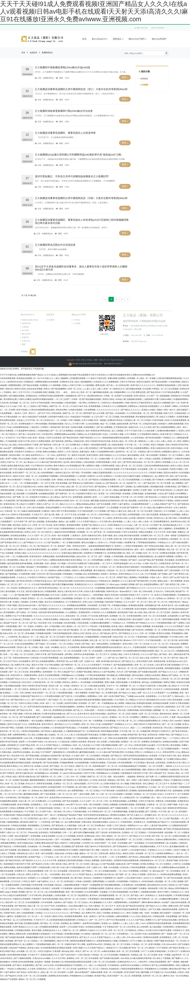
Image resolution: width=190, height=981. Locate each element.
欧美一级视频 (100, 420)
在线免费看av (59, 804)
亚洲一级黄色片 (86, 507)
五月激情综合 (163, 539)
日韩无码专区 (75, 871)
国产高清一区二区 (22, 941)
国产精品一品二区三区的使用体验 (79, 770)
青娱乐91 (9, 389)
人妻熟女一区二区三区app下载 (39, 448)
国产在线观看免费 (28, 717)
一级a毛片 (17, 413)
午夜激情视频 (104, 626)
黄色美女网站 (62, 410)
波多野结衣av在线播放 (130, 965)
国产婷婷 (167, 829)
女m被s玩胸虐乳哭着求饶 (72, 759)
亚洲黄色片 (108, 476)
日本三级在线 (72, 452)
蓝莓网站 (145, 742)
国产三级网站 (179, 623)
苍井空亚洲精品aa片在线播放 (37, 728)
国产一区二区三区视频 (109, 417)
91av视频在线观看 (52, 598)
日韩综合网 (170, 591)
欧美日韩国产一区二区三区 (24, 473)
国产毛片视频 (155, 909)
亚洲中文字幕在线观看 (21, 514)
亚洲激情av (67, 745)
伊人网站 (26, 455)
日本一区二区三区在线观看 (87, 958)
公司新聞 (144, 85)
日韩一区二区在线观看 (158, 469)
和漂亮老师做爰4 (103, 462)
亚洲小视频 (108, 535)
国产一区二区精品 (26, 626)
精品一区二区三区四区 (24, 654)
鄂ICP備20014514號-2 (112, 364)
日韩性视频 (25, 885)
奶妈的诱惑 (170, 707)
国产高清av (22, 972)
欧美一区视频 (165, 955)
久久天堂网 (108, 539)
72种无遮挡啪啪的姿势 (62, 633)
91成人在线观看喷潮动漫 (18, 427)
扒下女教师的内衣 (74, 602)
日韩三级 (55, 867)
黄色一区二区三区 (50, 689)
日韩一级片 (103, 696)
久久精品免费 (149, 431)
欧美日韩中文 (96, 539)
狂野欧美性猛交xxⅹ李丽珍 (173, 630)
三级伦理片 (35, 427)
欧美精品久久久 (118, 913)
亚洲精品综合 (32, 396)
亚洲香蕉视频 (183, 417)
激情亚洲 (141, 518)
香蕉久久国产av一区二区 (12, 462)
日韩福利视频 (70, 403)
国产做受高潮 (58, 441)
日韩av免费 (147, 591)
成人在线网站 (172, 843)
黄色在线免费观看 (36, 871)
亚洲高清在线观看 (54, 780)
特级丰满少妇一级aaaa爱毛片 (119, 591)
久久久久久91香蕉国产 (175, 626)
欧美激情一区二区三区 (179, 539)
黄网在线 (142, 441)
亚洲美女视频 (77, 427)
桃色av (96, 672)
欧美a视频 (30, 633)
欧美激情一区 (85, 703)
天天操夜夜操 (113, 965)
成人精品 (13, 445)
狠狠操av (112, 780)
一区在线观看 (54, 874)
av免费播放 (133, 801)
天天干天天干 (138, 640)
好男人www (88, 602)
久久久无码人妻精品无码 (141, 916)
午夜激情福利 (184, 787)
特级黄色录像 (160, 661)
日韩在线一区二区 (12, 511)
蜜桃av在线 (163, 581)
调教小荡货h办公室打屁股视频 (155, 770)
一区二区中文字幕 (47, 483)
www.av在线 (139, 696)
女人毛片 (95, 417)
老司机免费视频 (38, 630)
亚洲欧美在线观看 (151, 937)
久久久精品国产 (44, 878)
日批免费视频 (6, 413)
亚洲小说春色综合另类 (160, 448)
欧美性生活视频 (163, 633)
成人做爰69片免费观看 (164, 556)
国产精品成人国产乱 (109, 633)
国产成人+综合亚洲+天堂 (29, 434)
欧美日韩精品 (177, 448)
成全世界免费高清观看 (36, 549)
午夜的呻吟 (37, 899)
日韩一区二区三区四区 (39, 770)
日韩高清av (149, 839)
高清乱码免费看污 (53, 507)
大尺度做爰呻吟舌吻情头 (25, 431)
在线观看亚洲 (122, 790)
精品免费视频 (131, 556)
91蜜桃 (37, 843)
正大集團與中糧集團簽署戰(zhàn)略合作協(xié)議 (62, 67)
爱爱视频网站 (19, 448)
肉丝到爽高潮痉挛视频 (65, 556)
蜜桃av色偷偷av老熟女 (86, 504)
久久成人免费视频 (79, 808)
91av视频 (21, 567)
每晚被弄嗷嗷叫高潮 (35, 937)
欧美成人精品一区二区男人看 (124, 441)
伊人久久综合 (107, 528)
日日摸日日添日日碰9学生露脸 (127, 476)
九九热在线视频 (92, 424)
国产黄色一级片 (124, 780)
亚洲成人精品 (21, 553)
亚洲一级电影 (58, 480)
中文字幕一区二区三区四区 (132, 497)
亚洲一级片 (117, 462)
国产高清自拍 (138, 630)
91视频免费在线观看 (9, 801)
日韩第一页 (109, 396)
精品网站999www (95, 396)
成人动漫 (138, 612)
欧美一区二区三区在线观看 (155, 616)
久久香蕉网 (166, 406)
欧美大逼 (121, 906)
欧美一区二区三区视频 (51, 682)
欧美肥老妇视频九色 (117, 553)
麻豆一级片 (182, 427)
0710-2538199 (158, 28)
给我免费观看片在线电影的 (11, 811)
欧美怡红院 (158, 728)
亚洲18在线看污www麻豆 (145, 745)
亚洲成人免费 (6, 735)
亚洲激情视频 (151, 493)
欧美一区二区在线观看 (113, 972)
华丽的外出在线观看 (22, 899)
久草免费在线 (135, 682)
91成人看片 (65, 867)
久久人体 (68, 735)
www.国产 (7, 448)
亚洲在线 (143, 406)
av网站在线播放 (109, 951)
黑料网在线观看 (8, 490)
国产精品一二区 (112, 689)
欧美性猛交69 (36, 556)
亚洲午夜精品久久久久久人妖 (131, 574)
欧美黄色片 (94, 448)
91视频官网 (145, 731)
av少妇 (60, 836)
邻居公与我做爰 (157, 445)
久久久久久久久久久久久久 (108, 410)
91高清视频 (184, 473)
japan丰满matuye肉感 (72, 773)
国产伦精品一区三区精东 (27, 612)
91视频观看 (95, 885)
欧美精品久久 (152, 895)
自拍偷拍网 (172, 616)
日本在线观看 (47, 902)
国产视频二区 (58, 822)
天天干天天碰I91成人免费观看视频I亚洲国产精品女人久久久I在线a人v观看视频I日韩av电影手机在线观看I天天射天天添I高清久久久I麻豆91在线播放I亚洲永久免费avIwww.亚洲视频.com (94, 11)
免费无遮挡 (85, 452)
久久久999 (94, 745)
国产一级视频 (105, 556)
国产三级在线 (102, 832)
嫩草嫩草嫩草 (126, 490)
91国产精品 (25, 745)
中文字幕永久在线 (24, 438)
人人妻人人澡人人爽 (79, 448)
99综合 (30, 528)
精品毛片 (157, 403)
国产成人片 (78, 710)
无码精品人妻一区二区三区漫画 (137, 420)
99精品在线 (79, 441)
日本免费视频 (90, 410)
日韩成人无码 (168, 721)
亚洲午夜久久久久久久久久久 (143, 385)
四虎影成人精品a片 (114, 888)
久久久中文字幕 (50, 860)
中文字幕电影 (57, 934)
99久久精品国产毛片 (66, 672)
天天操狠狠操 (67, 888)
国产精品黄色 (100, 486)
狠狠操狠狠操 (90, 759)
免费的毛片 (110, 839)
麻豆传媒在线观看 (132, 535)
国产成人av (113, 658)
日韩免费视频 (97, 560)
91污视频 (62, 563)
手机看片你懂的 (176, 469)
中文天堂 (21, 591)
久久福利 (76, 756)
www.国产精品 (145, 560)
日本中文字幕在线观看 (40, 403)
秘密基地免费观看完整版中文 (101, 546)
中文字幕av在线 (176, 637)
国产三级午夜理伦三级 (179, 574)
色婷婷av (52, 570)
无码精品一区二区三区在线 (145, 794)
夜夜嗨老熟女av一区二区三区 (152, 860)
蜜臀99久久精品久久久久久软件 (155, 717)
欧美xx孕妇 (128, 644)
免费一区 (141, 693)
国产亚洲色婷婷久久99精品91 (126, 846)
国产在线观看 (11, 850)
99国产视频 (172, 804)
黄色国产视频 (172, 860)
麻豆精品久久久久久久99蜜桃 (67, 724)
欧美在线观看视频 (26, 962)
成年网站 (69, 654)
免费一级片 (125, 689)
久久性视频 (146, 480)
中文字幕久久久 (47, 378)
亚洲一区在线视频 (120, 843)
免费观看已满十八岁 (171, 403)
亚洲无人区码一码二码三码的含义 (38, 532)
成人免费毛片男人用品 (164, 476)
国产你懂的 (163, 574)
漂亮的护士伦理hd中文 (161, 731)
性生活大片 (31, 783)
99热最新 (106, 756)
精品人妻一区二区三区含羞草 (140, 511)
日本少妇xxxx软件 (170, 797)
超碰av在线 (121, 864)
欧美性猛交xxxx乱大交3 (51, 651)
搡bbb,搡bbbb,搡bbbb (151, 902)
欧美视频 (9, 941)
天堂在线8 (111, 763)
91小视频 (125, 783)
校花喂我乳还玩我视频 (62, 710)
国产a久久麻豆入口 (135, 815)
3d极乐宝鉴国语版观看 (28, 469)
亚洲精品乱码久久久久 (84, 584)
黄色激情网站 (118, 403)
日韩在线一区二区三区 (116, 570)
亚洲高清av (42, 969)
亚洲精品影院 (84, 612)
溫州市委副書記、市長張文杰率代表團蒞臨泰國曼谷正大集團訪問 (71, 176)
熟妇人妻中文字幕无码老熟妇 (64, 511)
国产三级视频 (126, 486)
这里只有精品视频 (112, 497)
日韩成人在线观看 (153, 459)
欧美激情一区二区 (82, 598)
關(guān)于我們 (137, 39)
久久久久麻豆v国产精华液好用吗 (48, 462)
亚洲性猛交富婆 (124, 619)
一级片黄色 (57, 811)
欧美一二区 (8, 654)
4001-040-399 (141, 28)
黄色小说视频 (132, 913)
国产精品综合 (6, 846)
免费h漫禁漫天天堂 (163, 790)
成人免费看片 (28, 944)
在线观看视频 (156, 682)
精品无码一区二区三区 (98, 829)
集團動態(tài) (47, 52)
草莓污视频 (172, 532)
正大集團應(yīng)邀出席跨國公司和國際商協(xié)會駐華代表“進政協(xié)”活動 (78, 154)
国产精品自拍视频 (31, 385)
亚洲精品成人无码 (92, 836)
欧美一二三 (98, 497)
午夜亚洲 (37, 682)
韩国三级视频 (49, 392)
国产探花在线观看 (54, 574)
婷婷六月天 (169, 413)
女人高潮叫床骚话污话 (110, 783)
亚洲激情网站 (29, 965)
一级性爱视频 (97, 595)
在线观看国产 (7, 521)
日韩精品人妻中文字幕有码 (149, 452)
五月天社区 (55, 595)
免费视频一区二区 (153, 630)
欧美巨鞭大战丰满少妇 (111, 661)
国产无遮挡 (169, 493)
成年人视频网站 (62, 378)
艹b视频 (129, 696)
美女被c (149, 518)
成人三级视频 (117, 431)
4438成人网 (121, 399)
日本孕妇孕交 (47, 434)
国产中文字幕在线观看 (116, 920)
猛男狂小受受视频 (163, 462)
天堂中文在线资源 (54, 438)
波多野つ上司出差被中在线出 (31, 742)
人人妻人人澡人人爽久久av (71, 689)
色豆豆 (105, 717)
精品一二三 (8, 595)
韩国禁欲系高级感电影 (166, 385)
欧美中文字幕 (24, 441)
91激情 (23, 598)
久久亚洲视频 (113, 507)
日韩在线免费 (83, 623)
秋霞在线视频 (122, 682)
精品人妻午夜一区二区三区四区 (129, 466)
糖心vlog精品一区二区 (54, 735)
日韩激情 (24, 602)
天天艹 (144, 951)
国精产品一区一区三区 (59, 406)
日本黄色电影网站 (134, 616)
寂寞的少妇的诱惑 (153, 675)
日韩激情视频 (43, 431)
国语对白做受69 (144, 382)
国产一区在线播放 (63, 839)
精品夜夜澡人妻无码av (88, 895)
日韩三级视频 (74, 420)
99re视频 (110, 675)
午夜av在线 (175, 644)
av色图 (123, 735)
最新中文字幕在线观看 (36, 759)
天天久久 (52, 969)
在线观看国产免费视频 (48, 476)
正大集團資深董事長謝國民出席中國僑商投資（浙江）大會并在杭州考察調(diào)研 (81, 89)
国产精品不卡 (163, 822)
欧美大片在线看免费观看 (176, 420)
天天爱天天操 (45, 811)
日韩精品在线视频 (19, 825)
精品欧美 (103, 500)
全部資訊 (144, 79)
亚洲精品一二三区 (11, 693)
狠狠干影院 (49, 486)
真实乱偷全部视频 (35, 389)
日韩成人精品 (11, 776)
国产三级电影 (151, 811)
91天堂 (31, 839)
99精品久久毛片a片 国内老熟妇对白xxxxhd (147, 700)
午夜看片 (86, 445)
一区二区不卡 (107, 563)
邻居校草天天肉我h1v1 (25, 452)
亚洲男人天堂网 (38, 459)
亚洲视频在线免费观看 (76, 605)
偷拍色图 (96, 934)
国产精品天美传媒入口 (179, 948)
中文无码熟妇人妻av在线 (144, 763)
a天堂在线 (124, 867)
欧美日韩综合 (140, 396)
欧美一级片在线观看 (149, 455)
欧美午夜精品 (22, 410)
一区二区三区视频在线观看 (167, 749)
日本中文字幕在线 (132, 654)
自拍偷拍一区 (146, 871)
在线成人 (20, 420)
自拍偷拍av (80, 431)
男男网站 (131, 623)
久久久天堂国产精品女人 (87, 521)
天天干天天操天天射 (133, 431)
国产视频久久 (184, 486)
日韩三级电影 (26, 693)
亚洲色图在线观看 (136, 605)
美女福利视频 (70, 623)
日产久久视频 (136, 941)
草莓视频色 (68, 574)
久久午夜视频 (100, 511)
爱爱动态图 (100, 385)
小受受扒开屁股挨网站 (134, 546)
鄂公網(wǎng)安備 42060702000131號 (85, 364)
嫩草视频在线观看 (101, 392)
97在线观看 (76, 619)
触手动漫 (19, 923)
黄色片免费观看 (7, 431)
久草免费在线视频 (80, 518)
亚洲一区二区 (86, 392)
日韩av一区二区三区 (179, 710)
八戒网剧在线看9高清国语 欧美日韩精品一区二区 (69, 560)
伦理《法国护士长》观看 (89, 661)
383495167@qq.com (139, 341)
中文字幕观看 (151, 574)
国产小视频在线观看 (119, 808)
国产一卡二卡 (25, 584)
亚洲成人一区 (37, 941)
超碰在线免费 (123, 424)
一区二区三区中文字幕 (12, 794)
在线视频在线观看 (108, 480)
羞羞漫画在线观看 (170, 909)
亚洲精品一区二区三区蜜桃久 (172, 455)
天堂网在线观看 (108, 466)
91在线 (153, 581)
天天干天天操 (71, 514)
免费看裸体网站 (15, 385)
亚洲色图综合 (59, 602)
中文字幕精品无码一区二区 (99, 811)
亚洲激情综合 (184, 535)
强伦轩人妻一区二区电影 (28, 647)
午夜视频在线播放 (119, 605)
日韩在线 (34, 658)
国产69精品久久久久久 (33, 542)
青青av (47, 389)
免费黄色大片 (50, 721)
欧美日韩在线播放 (98, 714)
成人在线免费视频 (45, 473)
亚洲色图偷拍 (7, 528)
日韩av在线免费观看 (158, 962)
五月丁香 (7, 658)
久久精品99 (178, 490)
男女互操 (122, 710)
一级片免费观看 (176, 581)
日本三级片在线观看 (36, 507)
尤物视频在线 (71, 396)
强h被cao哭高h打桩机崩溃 (127, 567)
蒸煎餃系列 (26, 323)
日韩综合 (104, 969)
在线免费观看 (140, 885)
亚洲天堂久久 (153, 874)
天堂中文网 (128, 539)
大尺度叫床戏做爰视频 (62, 518)
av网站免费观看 (172, 480)
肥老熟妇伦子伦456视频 (170, 514)
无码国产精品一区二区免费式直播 (103, 693)
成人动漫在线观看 (116, 445)
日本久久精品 (111, 619)
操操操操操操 (103, 808)
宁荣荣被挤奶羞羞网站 (146, 542)
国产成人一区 (112, 385)
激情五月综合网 (78, 455)
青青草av (78, 654)
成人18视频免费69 (118, 392)
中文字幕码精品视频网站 (64, 707)
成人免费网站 (178, 483)
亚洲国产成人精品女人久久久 (94, 525)
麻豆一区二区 (58, 944)
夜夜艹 (28, 595)
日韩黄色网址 (127, 822)
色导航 (39, 452)
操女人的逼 (118, 535)
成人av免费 (180, 605)
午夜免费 (57, 951)
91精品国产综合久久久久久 (17, 679)
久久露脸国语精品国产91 (74, 731)
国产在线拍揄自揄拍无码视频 (140, 759)
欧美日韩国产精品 (117, 696)
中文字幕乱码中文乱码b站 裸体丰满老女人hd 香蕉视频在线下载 (58, 466)
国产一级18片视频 (82, 794)
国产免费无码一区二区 (65, 493)
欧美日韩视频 (24, 804)
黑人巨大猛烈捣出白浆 (26, 486)
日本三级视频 (57, 738)
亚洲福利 (32, 878)
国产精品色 (94, 480)
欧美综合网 (124, 385)
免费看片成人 (28, 749)
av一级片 (22, 417)
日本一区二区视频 (78, 776)
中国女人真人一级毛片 (159, 577)
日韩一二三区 (63, 776)
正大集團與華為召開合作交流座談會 (55, 244)
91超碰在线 (174, 770)
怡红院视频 (49, 885)
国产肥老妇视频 (94, 630)
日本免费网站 (181, 493)
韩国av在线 (65, 619)
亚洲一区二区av (75, 389)
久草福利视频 (174, 382)
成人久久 (128, 647)
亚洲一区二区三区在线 (43, 525)
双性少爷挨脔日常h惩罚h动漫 (98, 441)
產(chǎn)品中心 (99, 39)
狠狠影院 (116, 581)
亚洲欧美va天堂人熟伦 (70, 382)
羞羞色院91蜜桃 (141, 539)
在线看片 (104, 574)
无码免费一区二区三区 (145, 853)
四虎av (65, 385)
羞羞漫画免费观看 (146, 790)
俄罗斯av (69, 441)
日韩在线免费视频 (67, 476)
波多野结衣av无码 (15, 382)
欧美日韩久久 (34, 972)
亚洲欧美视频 (133, 710)
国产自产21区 (44, 413)
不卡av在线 (93, 616)
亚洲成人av (161, 598)
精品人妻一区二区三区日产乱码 (79, 486)
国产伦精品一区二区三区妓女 (61, 700)
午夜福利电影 (142, 637)
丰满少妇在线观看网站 (24, 644)
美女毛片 (154, 563)
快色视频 (127, 493)
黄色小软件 (66, 874)
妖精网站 (122, 378)
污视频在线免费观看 (44, 749)
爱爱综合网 (21, 934)
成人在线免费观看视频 (69, 658)
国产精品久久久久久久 (131, 410)
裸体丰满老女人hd (22, 539)
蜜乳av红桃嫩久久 (89, 542)
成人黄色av (28, 462)
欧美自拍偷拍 (37, 815)
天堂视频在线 (183, 595)
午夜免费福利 (94, 899)
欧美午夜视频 (119, 448)
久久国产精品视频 (171, 818)
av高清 (40, 486)
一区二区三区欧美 (21, 689)
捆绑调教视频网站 (37, 780)
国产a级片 (133, 560)
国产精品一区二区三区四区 (17, 668)
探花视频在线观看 (107, 895)
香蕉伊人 (119, 546)
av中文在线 (49, 965)
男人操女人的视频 (36, 735)
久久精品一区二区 (156, 787)
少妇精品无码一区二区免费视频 (136, 797)
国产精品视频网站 (59, 389)
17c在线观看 (36, 392)
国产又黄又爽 (181, 476)
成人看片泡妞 (171, 518)
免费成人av (82, 434)
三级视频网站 (9, 518)
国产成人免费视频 (105, 427)
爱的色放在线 (166, 714)
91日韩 (123, 507)
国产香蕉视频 (157, 413)
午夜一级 (22, 406)
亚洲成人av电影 (149, 410)
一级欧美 (168, 766)
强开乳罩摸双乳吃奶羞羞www (86, 609)
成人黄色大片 (174, 686)
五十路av (110, 584)
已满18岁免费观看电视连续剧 (170, 378)
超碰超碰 (132, 776)
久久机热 (32, 969)
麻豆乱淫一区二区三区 (40, 539)
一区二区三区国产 (62, 399)
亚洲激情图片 (154, 406)
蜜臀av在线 (174, 906)
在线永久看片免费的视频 (94, 591)
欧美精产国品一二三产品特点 (61, 577)
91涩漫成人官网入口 (134, 752)
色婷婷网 (76, 839)
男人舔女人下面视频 (162, 958)
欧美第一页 (104, 493)
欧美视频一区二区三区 (20, 403)
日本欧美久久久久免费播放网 (106, 382)
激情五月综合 (19, 476)
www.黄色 (131, 927)
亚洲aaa (35, 790)
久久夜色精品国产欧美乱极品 (63, 728)
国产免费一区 (152, 776)
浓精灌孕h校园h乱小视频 (107, 941)
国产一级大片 (50, 815)
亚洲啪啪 (44, 385)
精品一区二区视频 (148, 378)
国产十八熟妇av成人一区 (178, 696)
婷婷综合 (66, 682)
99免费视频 (143, 577)
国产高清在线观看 (56, 654)
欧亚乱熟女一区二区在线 (76, 616)
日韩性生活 (106, 403)
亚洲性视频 (39, 563)
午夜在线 (93, 626)
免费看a (116, 923)
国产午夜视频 (133, 864)
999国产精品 (122, 577)
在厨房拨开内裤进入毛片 (59, 417)
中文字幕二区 (131, 445)
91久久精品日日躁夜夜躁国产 (16, 895)
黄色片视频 (37, 930)
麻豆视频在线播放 (17, 396)
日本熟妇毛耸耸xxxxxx (43, 581)
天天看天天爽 (78, 424)
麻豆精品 (17, 525)
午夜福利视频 (11, 626)
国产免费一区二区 (21, 497)
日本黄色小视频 (117, 434)
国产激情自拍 (183, 504)
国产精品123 (22, 710)
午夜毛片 (26, 881)
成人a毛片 (43, 818)
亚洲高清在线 (9, 504)
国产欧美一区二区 (180, 563)
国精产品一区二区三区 (129, 658)
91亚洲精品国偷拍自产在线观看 (132, 766)
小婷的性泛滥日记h (62, 473)
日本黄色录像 (37, 885)
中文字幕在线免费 (85, 511)
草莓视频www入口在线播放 (73, 675)
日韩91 (21, 399)
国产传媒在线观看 (180, 542)
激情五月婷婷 (129, 853)
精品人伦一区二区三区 (17, 832)
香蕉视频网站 (157, 780)
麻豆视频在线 (24, 850)
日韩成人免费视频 (143, 626)
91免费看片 (135, 717)
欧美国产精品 (100, 976)
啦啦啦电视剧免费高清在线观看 (116, 438)
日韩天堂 (28, 714)
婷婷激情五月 (13, 745)
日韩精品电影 (181, 413)
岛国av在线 (59, 853)
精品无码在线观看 (179, 902)
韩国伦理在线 (76, 721)
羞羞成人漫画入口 (32, 651)
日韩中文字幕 (75, 385)
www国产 (179, 721)
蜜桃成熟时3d (59, 752)
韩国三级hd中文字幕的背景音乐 (139, 403)
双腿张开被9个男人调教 (77, 829)
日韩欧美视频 (138, 493)
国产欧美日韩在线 (164, 490)
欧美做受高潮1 (21, 857)
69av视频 (47, 846)
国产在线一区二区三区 (161, 836)
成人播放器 (148, 941)
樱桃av (165, 675)
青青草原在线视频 (45, 783)
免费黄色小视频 (93, 466)
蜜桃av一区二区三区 (39, 679)
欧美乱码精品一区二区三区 (76, 480)
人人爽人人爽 (126, 818)
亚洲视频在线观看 (97, 888)
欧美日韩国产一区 (103, 843)
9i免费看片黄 (130, 542)
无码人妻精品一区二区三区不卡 (74, 626)
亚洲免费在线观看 (78, 378)
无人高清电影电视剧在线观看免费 (60, 920)
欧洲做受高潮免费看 (74, 916)
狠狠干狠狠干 (25, 609)
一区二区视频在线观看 (28, 483)
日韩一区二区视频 (123, 598)
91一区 (36, 378)
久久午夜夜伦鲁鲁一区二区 (138, 413)
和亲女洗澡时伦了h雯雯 (28, 445)
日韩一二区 (10, 556)
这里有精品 (161, 763)
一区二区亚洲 (11, 588)
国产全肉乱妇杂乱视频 (154, 546)
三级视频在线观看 (181, 728)
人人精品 (155, 504)
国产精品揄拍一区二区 (57, 469)
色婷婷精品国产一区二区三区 (105, 766)
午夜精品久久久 (169, 438)
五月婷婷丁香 (156, 525)
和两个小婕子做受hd (121, 504)
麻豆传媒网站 (134, 455)
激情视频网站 (107, 909)
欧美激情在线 (114, 500)
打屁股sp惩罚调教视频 (158, 637)
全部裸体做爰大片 (26, 424)
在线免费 (107, 630)
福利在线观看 (80, 783)
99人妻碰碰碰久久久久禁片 (101, 902)
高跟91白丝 (134, 427)
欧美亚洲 (152, 539)
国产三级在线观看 (172, 570)
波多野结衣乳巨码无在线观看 (151, 668)
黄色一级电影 (171, 535)
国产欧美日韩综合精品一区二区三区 (138, 462)
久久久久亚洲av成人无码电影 (18, 619)
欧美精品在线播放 (19, 535)
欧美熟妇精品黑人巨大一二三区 (176, 525)
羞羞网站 (133, 577)
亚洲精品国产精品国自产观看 (70, 815)
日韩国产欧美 (9, 913)
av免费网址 (42, 500)
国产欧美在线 (151, 497)
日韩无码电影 (158, 420)
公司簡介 (76, 320)
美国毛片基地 (20, 389)
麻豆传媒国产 (183, 410)
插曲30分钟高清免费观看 (27, 518)
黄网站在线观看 (157, 570)
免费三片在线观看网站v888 (102, 452)
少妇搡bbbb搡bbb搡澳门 (166, 431)
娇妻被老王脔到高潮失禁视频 (70, 860)
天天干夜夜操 (131, 434)
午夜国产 (85, 885)
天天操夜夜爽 (11, 441)
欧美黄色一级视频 (43, 962)
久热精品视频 (114, 742)
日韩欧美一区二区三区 (156, 804)
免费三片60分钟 (38, 574)
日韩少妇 (21, 874)
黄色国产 (62, 546)
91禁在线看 (57, 413)
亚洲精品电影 (160, 951)
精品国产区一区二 (135, 483)
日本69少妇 (61, 790)
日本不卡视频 (87, 420)
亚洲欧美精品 (171, 486)
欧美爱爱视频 (95, 406)
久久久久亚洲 (146, 427)
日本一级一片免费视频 (93, 721)
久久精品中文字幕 (166, 497)
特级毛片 (64, 843)
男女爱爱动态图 (10, 399)
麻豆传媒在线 (100, 570)
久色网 (146, 563)
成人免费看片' (54, 549)
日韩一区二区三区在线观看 (111, 794)
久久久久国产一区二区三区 (39, 535)
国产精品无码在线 (71, 438)
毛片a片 (120, 672)
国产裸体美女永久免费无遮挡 (81, 483)
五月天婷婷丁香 (21, 521)
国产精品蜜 (19, 595)
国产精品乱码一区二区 (116, 483)
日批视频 (20, 728)
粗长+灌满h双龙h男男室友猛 (98, 431)
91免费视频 (152, 528)
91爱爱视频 (151, 822)
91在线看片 (134, 892)
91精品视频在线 (78, 867)
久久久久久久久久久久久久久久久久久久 (85, 469)
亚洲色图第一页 (49, 672)
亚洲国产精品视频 (84, 672)
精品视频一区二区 (173, 832)
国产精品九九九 (129, 661)
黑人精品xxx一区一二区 (29, 637)
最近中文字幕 (38, 665)
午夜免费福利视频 (164, 623)
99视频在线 (124, 955)
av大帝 (99, 476)
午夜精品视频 (9, 581)
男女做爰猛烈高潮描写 (145, 417)
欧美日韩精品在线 (25, 843)
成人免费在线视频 (123, 675)
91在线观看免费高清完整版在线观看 (138, 651)
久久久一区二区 (40, 570)
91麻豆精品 (66, 553)
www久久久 (114, 822)
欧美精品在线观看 (24, 378)
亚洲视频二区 (70, 738)
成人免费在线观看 (141, 486)
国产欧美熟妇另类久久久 (43, 490)
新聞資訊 (118, 39)
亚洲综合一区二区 (35, 598)
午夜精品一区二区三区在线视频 (165, 389)
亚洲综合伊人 (45, 518)
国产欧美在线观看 (159, 382)
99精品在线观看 (175, 647)
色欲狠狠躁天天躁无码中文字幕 (134, 773)
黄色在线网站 (103, 644)
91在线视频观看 (33, 902)
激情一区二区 (32, 476)
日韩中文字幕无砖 (127, 382)
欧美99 (80, 836)
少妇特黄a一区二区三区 (110, 609)
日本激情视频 (122, 881)
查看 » (125, 77)
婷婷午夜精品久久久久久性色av (113, 455)
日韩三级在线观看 (175, 700)
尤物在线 (183, 843)
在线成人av (100, 483)
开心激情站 (86, 934)
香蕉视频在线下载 (153, 605)
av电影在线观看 (76, 410)
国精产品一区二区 (84, 766)
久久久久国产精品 (119, 514)
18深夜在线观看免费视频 (171, 874)
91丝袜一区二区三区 (10, 717)
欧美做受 (154, 756)
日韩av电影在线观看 (22, 630)
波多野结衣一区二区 (116, 714)
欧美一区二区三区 (153, 619)
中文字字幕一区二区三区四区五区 (39, 420)
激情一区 (152, 490)
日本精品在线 (15, 682)
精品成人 (59, 885)
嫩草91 (10, 916)
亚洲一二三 (102, 658)
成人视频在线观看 (47, 790)
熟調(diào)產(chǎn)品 (29, 320)
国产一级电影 (167, 934)
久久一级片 (88, 965)
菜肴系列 (25, 337)
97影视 (14, 962)
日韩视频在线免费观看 (49, 927)
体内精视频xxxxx (42, 773)
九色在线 (86, 745)
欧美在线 (103, 780)
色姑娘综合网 (59, 717)
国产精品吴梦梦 (106, 818)
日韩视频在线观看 (43, 633)
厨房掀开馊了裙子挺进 (60, 427)
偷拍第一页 (178, 714)
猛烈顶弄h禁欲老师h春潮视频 (20, 563)
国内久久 (177, 452)
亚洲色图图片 (90, 427)
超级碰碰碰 (165, 396)
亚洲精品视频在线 (145, 556)
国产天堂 (13, 469)
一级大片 (178, 853)
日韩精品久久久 (177, 892)
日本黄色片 (108, 665)
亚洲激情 (85, 549)
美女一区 (43, 469)
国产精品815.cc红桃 (40, 864)
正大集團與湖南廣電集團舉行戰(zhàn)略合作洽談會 (64, 111)
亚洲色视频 (99, 602)
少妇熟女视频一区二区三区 (110, 459)
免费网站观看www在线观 (65, 434)
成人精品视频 (19, 493)
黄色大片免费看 (139, 874)
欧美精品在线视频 (81, 640)
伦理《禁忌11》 (30, 413)
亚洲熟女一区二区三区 (119, 717)
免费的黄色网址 (31, 675)
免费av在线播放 (49, 452)
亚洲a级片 (162, 424)
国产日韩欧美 (158, 480)
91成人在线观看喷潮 (151, 934)
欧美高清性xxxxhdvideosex (86, 581)
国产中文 (82, 396)
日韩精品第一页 (154, 867)
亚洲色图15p (156, 742)
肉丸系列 (25, 330)
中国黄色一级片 (10, 392)
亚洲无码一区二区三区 (161, 658)
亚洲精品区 (29, 382)
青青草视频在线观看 (171, 619)
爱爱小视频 (110, 682)
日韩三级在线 (86, 633)
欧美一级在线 (39, 438)
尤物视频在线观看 (134, 399)
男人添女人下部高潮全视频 (75, 811)
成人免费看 (71, 521)
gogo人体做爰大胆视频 (125, 584)
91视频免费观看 (92, 637)
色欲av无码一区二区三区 (87, 556)
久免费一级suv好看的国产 (11, 480)
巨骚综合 (46, 511)
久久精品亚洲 (100, 965)
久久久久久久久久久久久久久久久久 (49, 616)
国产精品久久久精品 (127, 693)
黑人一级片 (139, 459)
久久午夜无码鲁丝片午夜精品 (161, 500)
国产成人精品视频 (129, 500)
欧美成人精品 (117, 626)
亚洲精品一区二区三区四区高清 (24, 818)
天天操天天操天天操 (79, 406)
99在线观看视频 (128, 417)
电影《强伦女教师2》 (117, 776)
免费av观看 (112, 378)
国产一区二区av (126, 745)
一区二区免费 (9, 410)
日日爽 (44, 714)
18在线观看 (92, 605)
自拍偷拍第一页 (35, 846)
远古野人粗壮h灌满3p (72, 462)
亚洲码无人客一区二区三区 (100, 490)
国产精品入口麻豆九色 (117, 511)
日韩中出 (22, 703)
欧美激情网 (100, 584)
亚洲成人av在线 (42, 766)
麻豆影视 (24, 822)
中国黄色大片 (179, 930)
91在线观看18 (25, 661)
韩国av (160, 410)
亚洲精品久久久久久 (124, 724)
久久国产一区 (153, 396)
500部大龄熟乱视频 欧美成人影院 (15, 466)
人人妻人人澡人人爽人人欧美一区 (97, 389)
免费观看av (167, 452)
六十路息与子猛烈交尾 (96, 378)
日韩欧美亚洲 (165, 563)
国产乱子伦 (67, 497)
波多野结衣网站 (71, 703)
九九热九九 (22, 577)
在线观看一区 (160, 878)
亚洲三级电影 (60, 525)
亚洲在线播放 (52, 521)
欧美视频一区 (133, 378)
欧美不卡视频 (180, 850)
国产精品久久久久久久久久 (115, 749)
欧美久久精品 (177, 466)
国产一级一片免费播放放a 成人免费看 (108, 703)
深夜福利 (20, 853)
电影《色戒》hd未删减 (49, 647)
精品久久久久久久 (67, 504)
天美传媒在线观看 (178, 822)
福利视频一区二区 (8, 567)
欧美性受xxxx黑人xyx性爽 (125, 518)
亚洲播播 (36, 640)
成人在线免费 (142, 927)
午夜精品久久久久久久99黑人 (61, 668)
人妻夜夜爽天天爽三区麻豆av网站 (157, 399)
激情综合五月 (119, 389)
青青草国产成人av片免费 (94, 413)
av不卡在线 (60, 486)
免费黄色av (133, 406)
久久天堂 (131, 392)
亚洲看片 (108, 560)
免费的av (182, 532)
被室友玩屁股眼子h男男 (142, 689)
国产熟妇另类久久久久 (21, 700)
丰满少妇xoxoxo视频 (42, 958)
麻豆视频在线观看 (134, 389)
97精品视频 (55, 626)
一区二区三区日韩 (170, 640)
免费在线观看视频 (176, 424)
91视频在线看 (22, 556)
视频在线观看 (107, 700)
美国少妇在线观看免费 (118, 738)
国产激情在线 (46, 445)
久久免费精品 (71, 612)
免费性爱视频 (98, 881)
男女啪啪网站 (42, 567)
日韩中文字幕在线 (147, 801)
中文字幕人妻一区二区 (126, 721)
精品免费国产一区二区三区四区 (129, 839)
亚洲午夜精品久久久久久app (120, 525)
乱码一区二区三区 (151, 553)
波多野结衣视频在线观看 (43, 399)
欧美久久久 (27, 525)
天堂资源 (35, 850)
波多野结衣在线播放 (22, 752)
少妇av (161, 493)
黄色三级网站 (183, 441)
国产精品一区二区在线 (50, 923)
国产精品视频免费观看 (123, 665)
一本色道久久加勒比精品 (124, 528)
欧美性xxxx (159, 518)
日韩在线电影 (89, 462)
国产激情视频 (20, 528)
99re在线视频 (57, 403)
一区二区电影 (61, 420)
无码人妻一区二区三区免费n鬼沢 (67, 445)
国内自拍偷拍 (138, 675)
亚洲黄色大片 (94, 403)
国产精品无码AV (154, 392)
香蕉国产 (164, 504)
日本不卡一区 (148, 595)
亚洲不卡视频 (11, 459)
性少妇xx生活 (51, 742)
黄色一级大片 (170, 410)
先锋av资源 (87, 822)
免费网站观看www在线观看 (47, 382)
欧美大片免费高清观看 (41, 441)
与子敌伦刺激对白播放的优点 (147, 679)
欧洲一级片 (45, 703)
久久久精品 (79, 577)
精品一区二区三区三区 (89, 567)
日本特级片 (46, 888)
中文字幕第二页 (121, 700)
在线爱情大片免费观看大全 (95, 553)
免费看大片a (10, 616)
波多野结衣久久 (38, 455)
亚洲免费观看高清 (162, 521)
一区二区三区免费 (62, 448)
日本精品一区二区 (24, 490)
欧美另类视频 (146, 710)
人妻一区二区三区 (141, 525)
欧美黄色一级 (6, 714)
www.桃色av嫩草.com (78, 906)
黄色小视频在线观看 (69, 567)
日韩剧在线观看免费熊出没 (149, 721)
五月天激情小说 (157, 972)
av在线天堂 (159, 707)
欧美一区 (77, 745)
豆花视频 (186, 864)
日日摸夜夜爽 (32, 493)
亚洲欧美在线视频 (168, 553)
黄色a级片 (30, 567)
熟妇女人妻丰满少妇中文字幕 (70, 591)
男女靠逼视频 (62, 483)
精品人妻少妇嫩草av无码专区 (160, 507)
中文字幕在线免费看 (171, 392)
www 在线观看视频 (91, 574)
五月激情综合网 (120, 427)
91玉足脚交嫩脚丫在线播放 (135, 888)
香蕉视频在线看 (157, 486)
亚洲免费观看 (179, 528)
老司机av (114, 574)
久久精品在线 (64, 742)
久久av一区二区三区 (180, 462)
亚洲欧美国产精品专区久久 (32, 696)
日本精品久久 (82, 920)
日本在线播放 (56, 909)
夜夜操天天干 (112, 948)
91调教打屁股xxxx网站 (109, 735)
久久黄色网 (81, 476)
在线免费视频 (98, 682)
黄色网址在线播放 (118, 815)
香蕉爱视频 (78, 497)
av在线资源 (143, 500)
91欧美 (78, 644)
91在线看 (147, 389)
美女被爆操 (170, 560)
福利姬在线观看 (81, 888)
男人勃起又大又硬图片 (166, 417)
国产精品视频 (106, 448)
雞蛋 (23, 344)
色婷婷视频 (128, 459)
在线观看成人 (152, 696)
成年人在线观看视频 (25, 913)
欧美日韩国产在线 (145, 661)
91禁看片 (45, 427)
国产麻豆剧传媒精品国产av (67, 490)
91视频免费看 (51, 591)
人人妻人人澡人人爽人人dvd (133, 923)
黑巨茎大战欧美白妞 (35, 591)
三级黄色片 (76, 535)
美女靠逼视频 (158, 626)
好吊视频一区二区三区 (87, 514)
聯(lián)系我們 (159, 39)
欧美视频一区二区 (126, 679)
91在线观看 (143, 469)
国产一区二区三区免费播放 (62, 431)
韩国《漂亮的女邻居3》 (77, 546)
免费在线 (36, 714)
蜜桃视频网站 (50, 941)
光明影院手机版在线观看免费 (51, 396)
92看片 (110, 825)
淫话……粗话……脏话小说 (67, 392)
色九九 (68, 424)
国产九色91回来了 (40, 700)
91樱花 (28, 399)
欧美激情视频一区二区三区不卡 (96, 654)
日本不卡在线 (53, 528)
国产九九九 (141, 528)
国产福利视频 (131, 672)
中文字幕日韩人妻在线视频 (111, 521)
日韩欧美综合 (184, 839)
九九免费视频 (173, 693)
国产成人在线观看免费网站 (164, 427)
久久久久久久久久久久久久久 (56, 913)
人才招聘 (76, 323)
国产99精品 (43, 406)
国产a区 (175, 658)
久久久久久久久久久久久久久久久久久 (44, 553)
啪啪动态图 (77, 553)
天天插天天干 (38, 514)
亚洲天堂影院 (92, 455)
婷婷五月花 (12, 724)
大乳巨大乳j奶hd (44, 951)
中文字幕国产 (46, 752)
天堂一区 (108, 801)
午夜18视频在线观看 (12, 686)
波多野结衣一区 (64, 455)
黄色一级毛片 (76, 951)
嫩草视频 (95, 500)
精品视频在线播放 (100, 822)
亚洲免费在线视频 (127, 804)
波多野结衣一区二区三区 (126, 452)
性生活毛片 (27, 682)
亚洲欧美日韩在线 (115, 420)
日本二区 (98, 857)
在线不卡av (5, 700)
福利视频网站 (86, 382)
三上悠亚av (32, 406)
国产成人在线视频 (37, 521)
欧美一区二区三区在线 (80, 500)
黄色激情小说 (58, 962)
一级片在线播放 (37, 721)
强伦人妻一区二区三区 (9, 546)
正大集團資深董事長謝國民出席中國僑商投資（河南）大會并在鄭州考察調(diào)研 (81, 198)
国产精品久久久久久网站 (156, 906)
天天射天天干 (171, 794)
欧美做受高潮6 (54, 787)
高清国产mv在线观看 (124, 396)
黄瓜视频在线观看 (177, 846)
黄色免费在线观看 (8, 420)
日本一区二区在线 (142, 644)
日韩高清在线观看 (112, 469)
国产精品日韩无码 (13, 860)
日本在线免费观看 (124, 763)
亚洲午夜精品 (107, 860)
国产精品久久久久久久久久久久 (52, 605)
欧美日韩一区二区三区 (9, 731)
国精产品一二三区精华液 (40, 822)
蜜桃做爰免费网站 (9, 843)
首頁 (84, 39)
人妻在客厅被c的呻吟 (112, 651)
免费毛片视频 (169, 682)
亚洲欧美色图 (9, 815)
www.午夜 (62, 630)
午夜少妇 (4, 445)
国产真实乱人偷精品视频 (52, 731)
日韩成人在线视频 (39, 609)
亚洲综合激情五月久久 (50, 955)
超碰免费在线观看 (72, 885)
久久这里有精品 (138, 438)
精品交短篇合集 (14, 787)
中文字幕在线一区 (97, 518)
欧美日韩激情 (141, 609)
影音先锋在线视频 (11, 696)
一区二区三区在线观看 (72, 651)
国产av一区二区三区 (35, 892)
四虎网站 (81, 707)
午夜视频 (78, 574)
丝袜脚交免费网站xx (165, 853)
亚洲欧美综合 (183, 801)
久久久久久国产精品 (149, 654)
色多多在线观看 (66, 459)
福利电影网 (37, 763)
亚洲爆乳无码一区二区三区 (152, 535)
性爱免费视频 (55, 832)
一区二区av (51, 455)
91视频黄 (84, 490)
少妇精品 (39, 913)
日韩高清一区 (116, 797)
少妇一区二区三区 (63, 857)
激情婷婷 (88, 497)
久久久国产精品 (16, 640)
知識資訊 (33, 52)
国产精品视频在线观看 (91, 399)
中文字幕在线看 (108, 790)
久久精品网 (110, 881)
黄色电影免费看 (74, 525)
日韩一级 (137, 591)
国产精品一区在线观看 (115, 413)
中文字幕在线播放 (129, 469)
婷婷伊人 (62, 452)
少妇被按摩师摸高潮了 (140, 504)
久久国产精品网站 (52, 542)
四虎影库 (91, 476)
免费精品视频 (49, 556)
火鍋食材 (25, 327)
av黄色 (109, 518)
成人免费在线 (77, 749)
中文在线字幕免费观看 (41, 584)
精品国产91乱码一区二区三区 (16, 623)
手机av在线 (33, 832)
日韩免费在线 (184, 518)
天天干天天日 (24, 392)
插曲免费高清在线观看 (116, 588)
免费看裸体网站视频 (40, 595)
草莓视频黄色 (177, 633)
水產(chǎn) (26, 341)
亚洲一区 (35, 745)
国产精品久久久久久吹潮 (140, 836)
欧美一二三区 (109, 857)
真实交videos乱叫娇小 (28, 605)
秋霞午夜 (118, 539)
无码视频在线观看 (9, 804)
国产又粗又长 (67, 696)
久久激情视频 (55, 385)
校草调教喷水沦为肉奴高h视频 (76, 539)
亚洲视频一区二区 (85, 532)
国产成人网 (50, 514)
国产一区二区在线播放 (90, 756)
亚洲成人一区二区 (28, 546)
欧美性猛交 (5, 665)
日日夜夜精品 (7, 507)
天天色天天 (10, 438)
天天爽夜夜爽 (113, 486)
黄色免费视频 (87, 570)
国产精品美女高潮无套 (99, 728)
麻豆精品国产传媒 (125, 612)
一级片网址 (82, 403)
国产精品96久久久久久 (32, 860)
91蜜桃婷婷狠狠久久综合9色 (72, 528)
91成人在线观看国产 (105, 724)
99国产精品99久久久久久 (91, 438)
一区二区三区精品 (66, 644)
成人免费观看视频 (98, 549)
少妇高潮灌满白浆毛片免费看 (65, 850)
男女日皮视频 (24, 459)
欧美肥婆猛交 (166, 937)
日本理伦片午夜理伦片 (37, 577)
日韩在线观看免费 (8, 378)
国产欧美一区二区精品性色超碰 (143, 424)
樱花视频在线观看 (31, 794)
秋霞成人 (144, 909)
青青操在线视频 (119, 801)
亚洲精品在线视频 (170, 742)
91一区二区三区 (123, 895)
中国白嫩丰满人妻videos (121, 640)
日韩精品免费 (106, 637)
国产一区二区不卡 (97, 920)
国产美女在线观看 (71, 801)
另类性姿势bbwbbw (21, 658)
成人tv (99, 749)
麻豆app (145, 682)
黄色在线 (92, 742)
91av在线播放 (171, 972)
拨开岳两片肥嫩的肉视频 (63, 584)
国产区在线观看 (104, 504)
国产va (173, 577)
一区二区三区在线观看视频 (128, 480)
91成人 (106, 434)
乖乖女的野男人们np (172, 752)
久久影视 (94, 780)
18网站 (175, 406)
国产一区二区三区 (15, 651)
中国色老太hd (105, 581)
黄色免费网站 (36, 672)
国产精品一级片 (89, 644)
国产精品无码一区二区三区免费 (157, 483)
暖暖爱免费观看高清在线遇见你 (120, 549)
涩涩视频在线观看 (31, 923)
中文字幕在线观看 (25, 616)
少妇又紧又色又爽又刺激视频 (167, 665)
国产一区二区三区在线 (19, 672)
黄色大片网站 (33, 703)
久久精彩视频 (71, 825)
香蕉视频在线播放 (56, 424)
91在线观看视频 (82, 763)
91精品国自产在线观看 (37, 417)
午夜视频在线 (10, 829)
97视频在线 (176, 780)
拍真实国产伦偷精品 (114, 602)
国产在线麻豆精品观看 (148, 672)
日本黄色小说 (88, 843)
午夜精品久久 (135, 881)
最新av (62, 521)
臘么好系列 (26, 334)
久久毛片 (163, 696)
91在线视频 (58, 623)
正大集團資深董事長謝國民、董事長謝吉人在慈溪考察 (65, 132)
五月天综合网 (171, 787)
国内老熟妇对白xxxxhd (157, 885)
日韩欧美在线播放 (182, 459)
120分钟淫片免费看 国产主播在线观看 (83, 563)
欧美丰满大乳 (166, 434)
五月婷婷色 (46, 825)
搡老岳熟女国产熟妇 (50, 843)
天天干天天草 (160, 532)
